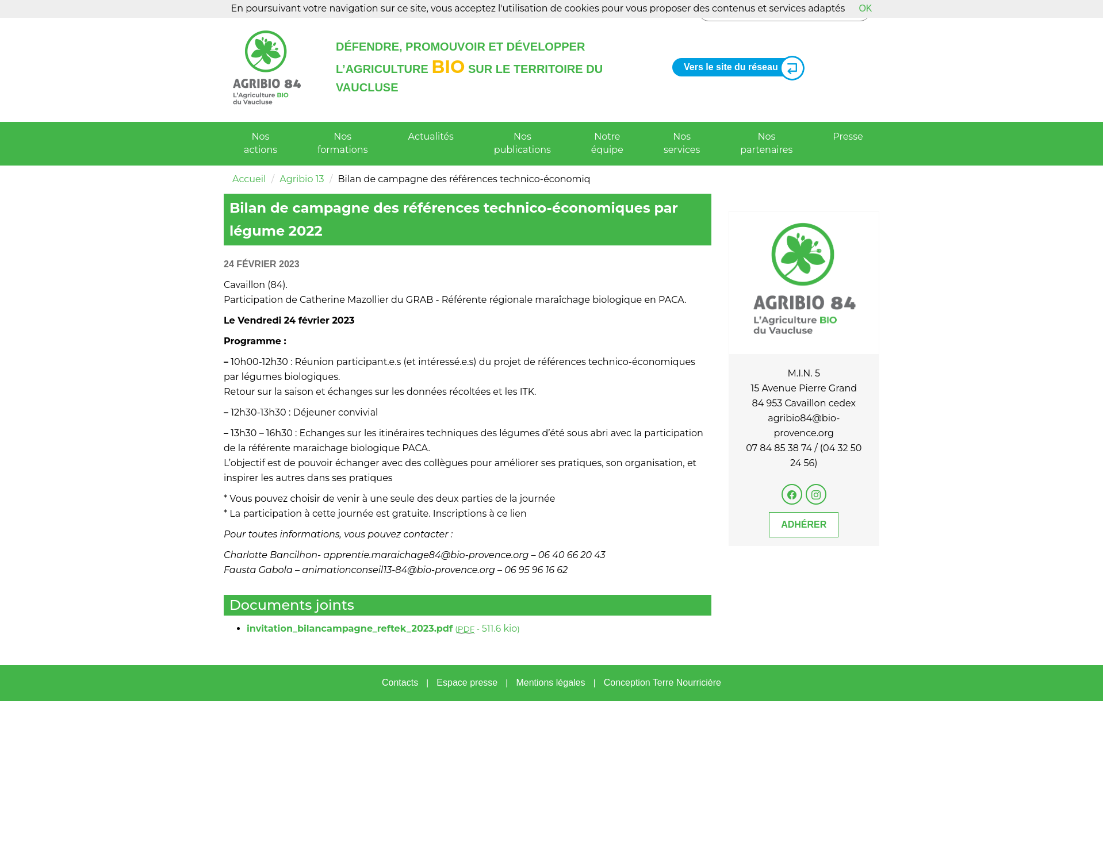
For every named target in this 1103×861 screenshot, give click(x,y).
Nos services (682, 143)
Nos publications (522, 143)
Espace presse (466, 682)
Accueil (249, 179)
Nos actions (260, 143)
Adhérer (803, 524)
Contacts (400, 682)
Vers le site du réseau (739, 67)
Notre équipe (607, 143)
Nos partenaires (766, 143)
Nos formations (342, 143)
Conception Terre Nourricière (662, 682)
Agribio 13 (301, 179)
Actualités (431, 136)
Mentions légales (550, 682)
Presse (848, 136)
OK (865, 8)
